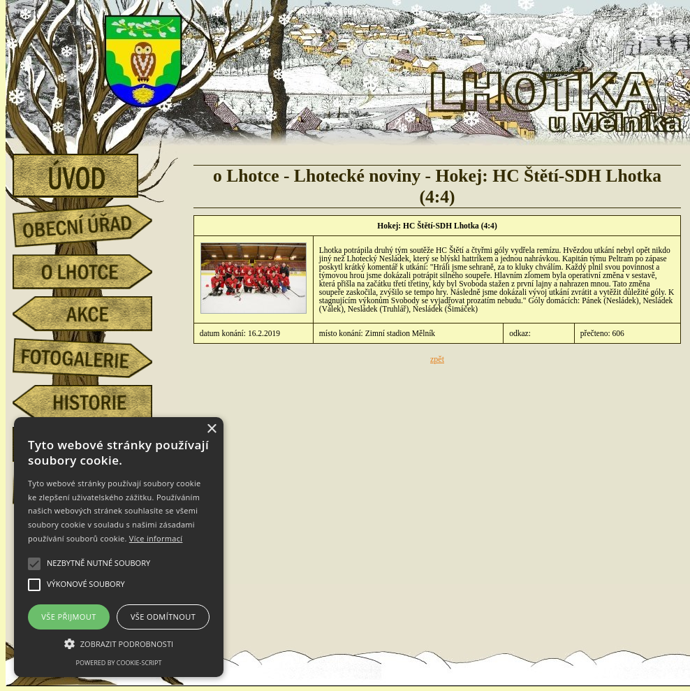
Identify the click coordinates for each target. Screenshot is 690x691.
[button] (119, 643)
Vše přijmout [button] (68, 616)
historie (93, 402)
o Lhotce (93, 271)
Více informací (156, 538)
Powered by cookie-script (119, 662)
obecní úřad (93, 222)
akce (93, 313)
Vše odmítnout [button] (163, 616)
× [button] (211, 429)
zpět (437, 359)
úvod (93, 171)
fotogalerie (93, 355)
